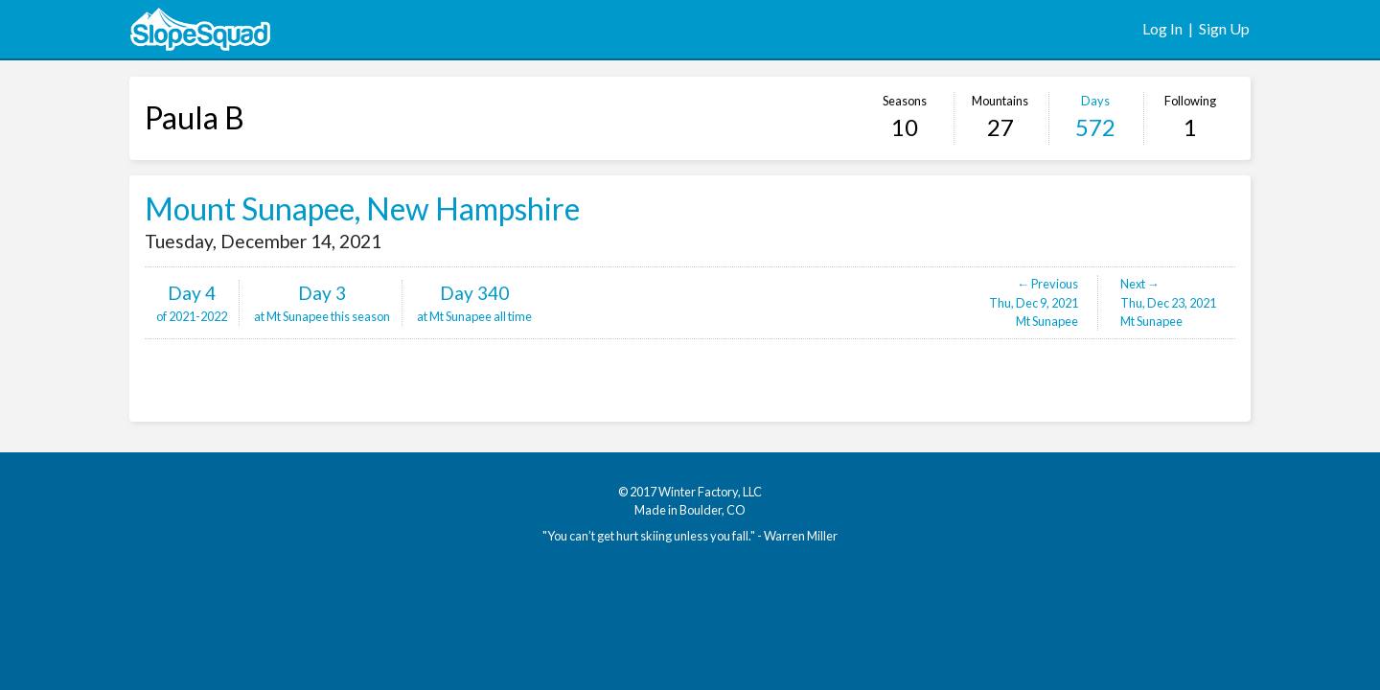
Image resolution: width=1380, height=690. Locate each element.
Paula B (194, 117)
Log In (1162, 28)
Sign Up (1224, 28)
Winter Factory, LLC (710, 491)
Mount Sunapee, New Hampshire (362, 208)
